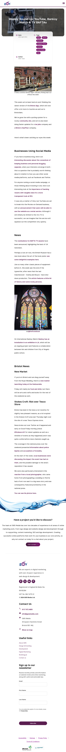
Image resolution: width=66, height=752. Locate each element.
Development (23, 649)
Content (39, 47)
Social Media (41, 50)
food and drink (36, 389)
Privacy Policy (42, 738)
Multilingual (23, 655)
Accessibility (22, 738)
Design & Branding (25, 646)
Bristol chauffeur (22, 128)
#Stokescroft (19, 432)
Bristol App (34, 106)
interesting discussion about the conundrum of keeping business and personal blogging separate (32, 163)
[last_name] (33, 703)
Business (40, 40)
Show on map (27, 630)
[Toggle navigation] (63, 3)
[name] (33, 693)
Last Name (22, 699)
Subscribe (33, 723)
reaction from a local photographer (28, 474)
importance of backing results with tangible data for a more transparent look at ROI (31, 192)
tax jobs (38, 124)
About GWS (22, 643)
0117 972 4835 (27, 609)
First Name (22, 690)
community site (25, 121)
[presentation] (32, 716)
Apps (38, 37)
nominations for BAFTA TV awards (31, 241)
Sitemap (32, 738)
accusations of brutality (32, 451)
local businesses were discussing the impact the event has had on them (32, 459)
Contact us (22, 658)
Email (20, 681)
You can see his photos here (25, 493)
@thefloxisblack (34, 331)
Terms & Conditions (33, 741)
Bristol (45, 37)
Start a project (32, 544)
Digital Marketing (25, 652)
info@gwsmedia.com (30, 614)
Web (38, 53)
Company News (41, 43)
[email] (33, 684)
